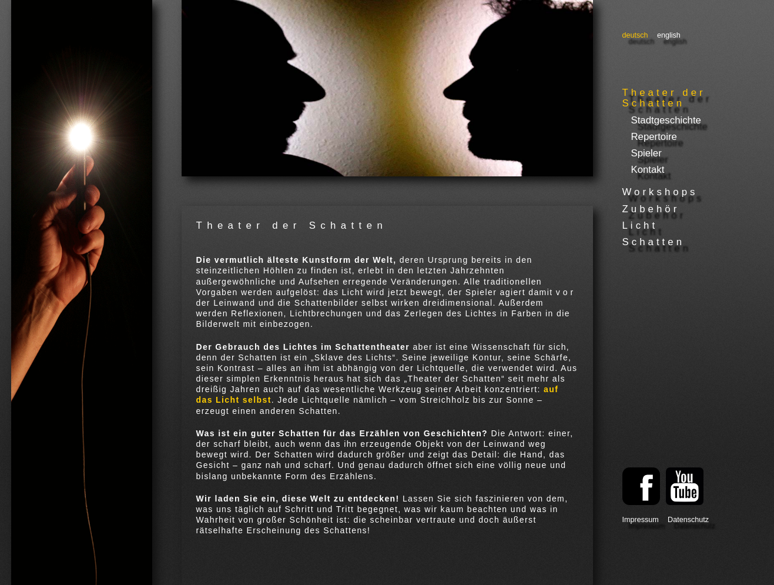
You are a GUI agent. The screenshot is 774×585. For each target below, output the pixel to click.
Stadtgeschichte (666, 120)
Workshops (660, 192)
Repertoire (654, 136)
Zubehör (651, 209)
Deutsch (635, 35)
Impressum (640, 520)
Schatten (653, 242)
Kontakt (648, 169)
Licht (640, 225)
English (669, 35)
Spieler (646, 153)
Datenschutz (688, 520)
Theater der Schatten (664, 98)
